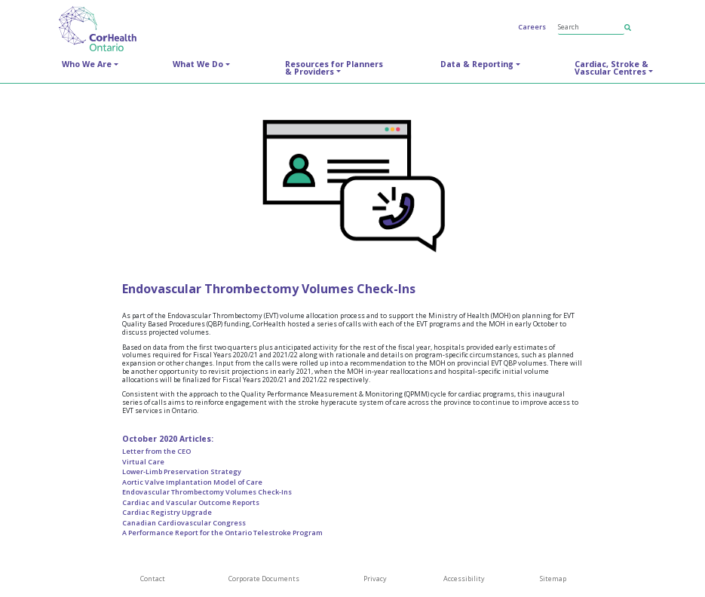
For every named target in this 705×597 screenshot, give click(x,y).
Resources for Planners (334, 68)
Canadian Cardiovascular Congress (184, 523)
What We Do (198, 64)
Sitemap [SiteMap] (553, 578)
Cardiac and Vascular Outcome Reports (190, 502)
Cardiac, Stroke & (611, 68)
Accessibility (464, 578)
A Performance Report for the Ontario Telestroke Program (222, 532)
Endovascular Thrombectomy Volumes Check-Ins (207, 492)
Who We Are (87, 64)
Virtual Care (143, 462)
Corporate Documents (263, 578)
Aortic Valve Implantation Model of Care (192, 482)
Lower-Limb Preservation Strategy (181, 471)
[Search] (591, 27)
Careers (532, 27)
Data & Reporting (476, 64)
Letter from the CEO (156, 451)
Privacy (375, 578)
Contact (152, 578)
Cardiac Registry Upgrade (167, 512)
